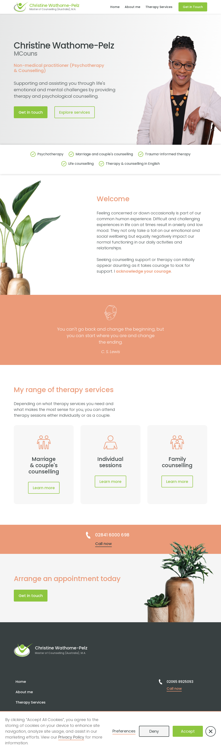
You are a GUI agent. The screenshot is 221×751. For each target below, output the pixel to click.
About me (132, 7)
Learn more (44, 487)
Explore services (74, 112)
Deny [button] (154, 731)
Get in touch (31, 112)
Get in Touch (193, 7)
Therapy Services (158, 7)
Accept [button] (188, 731)
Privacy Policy (71, 737)
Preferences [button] (124, 731)
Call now (103, 543)
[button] (210, 731)
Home (115, 7)
